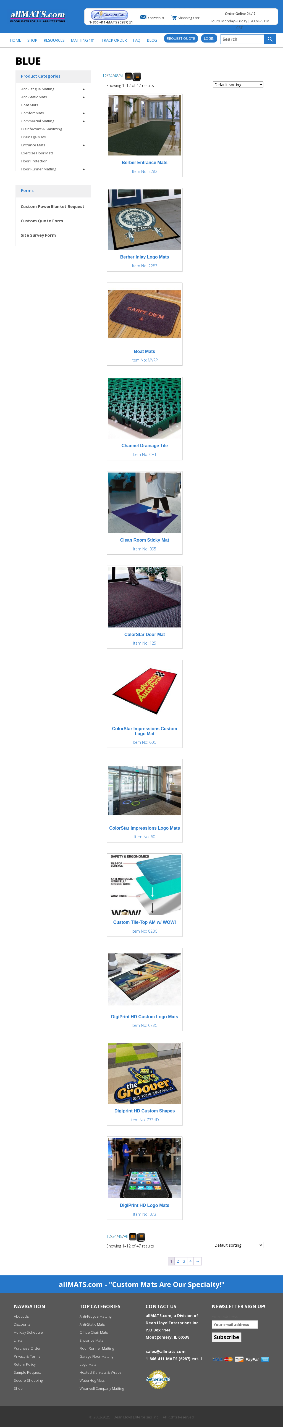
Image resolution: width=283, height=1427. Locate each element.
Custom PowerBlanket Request (53, 206)
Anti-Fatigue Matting (37, 88)
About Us (21, 1316)
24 (110, 76)
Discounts (22, 1324)
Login (209, 38)
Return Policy (25, 1364)
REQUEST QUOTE (181, 38)
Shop (18, 1388)
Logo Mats (88, 1364)
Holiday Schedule (28, 1332)
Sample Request (27, 1372)
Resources (54, 40)
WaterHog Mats (92, 1380)
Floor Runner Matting (38, 169)
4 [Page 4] (190, 1261)
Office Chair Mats (94, 1332)
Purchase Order (27, 1348)
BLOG (152, 40)
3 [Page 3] (184, 1261)
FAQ (136, 40)
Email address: (235, 1321)
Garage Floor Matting (96, 1356)
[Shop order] (238, 84)
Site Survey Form (38, 235)
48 (116, 76)
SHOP (32, 40)
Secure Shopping (28, 1380)
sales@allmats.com (165, 1351)
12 (104, 76)
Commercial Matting (37, 120)
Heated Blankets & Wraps (100, 1372)
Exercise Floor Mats (37, 153)
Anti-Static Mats (34, 96)
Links (18, 1340)
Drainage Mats (33, 136)
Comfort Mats (32, 112)
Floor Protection (34, 161)
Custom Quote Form (42, 220)
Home (15, 40)
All (122, 76)
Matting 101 (83, 40)
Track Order (114, 40)
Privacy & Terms (27, 1356)
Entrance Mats (33, 145)
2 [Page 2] (178, 1261)
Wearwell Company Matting (102, 1388)
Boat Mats (29, 104)
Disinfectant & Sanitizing (41, 128)
